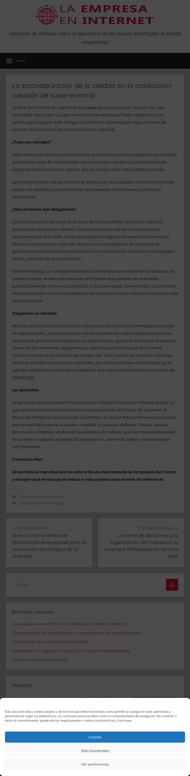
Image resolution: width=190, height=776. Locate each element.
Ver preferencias (95, 764)
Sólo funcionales (95, 751)
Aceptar (95, 737)
